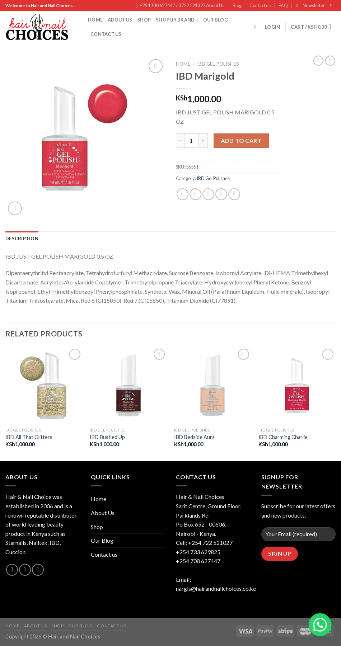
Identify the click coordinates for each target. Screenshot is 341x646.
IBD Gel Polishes (218, 64)
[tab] (21, 238)
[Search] (257, 27)
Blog (237, 5)
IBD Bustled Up (107, 437)
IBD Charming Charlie (283, 437)
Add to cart (241, 140)
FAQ (283, 5)
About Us (215, 5)
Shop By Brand (177, 19)
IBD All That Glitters (28, 437)
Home (95, 20)
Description (21, 238)
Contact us (260, 5)
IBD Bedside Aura (194, 437)
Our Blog (215, 20)
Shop (144, 20)
